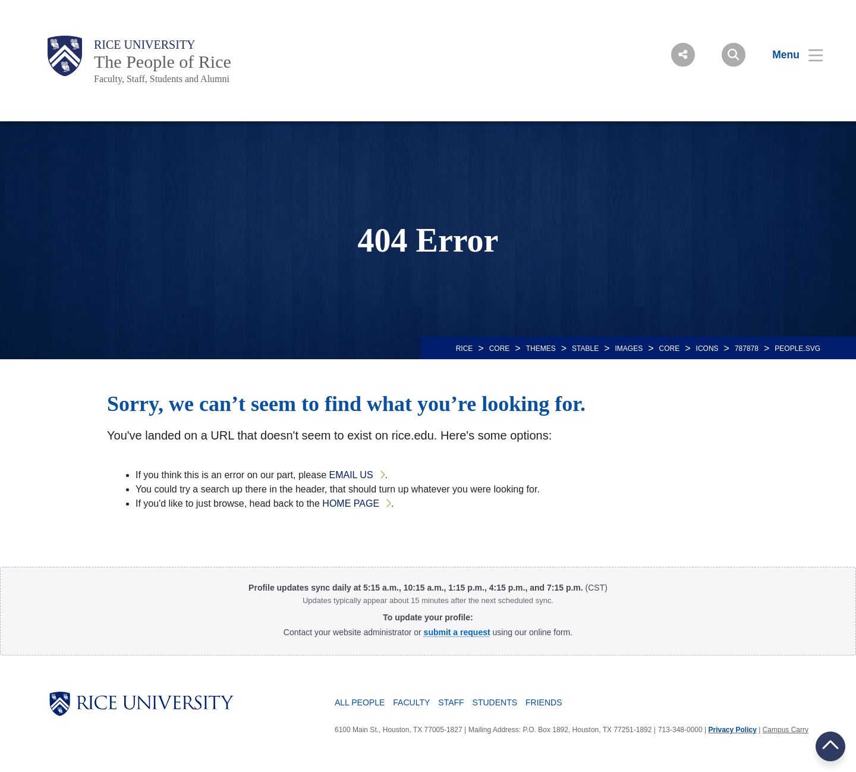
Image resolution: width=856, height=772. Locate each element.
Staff (451, 702)
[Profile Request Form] (457, 632)
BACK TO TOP (830, 746)
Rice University (145, 45)
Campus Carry (785, 730)
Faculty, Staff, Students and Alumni (161, 79)
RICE (464, 348)
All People (360, 702)
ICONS (707, 348)
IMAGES (629, 348)
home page (350, 503)
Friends (543, 702)
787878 (747, 348)
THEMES (541, 348)
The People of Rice (162, 61)
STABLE (585, 348)
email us (351, 475)
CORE (499, 348)
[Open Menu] (790, 54)
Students (495, 702)
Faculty (411, 702)
